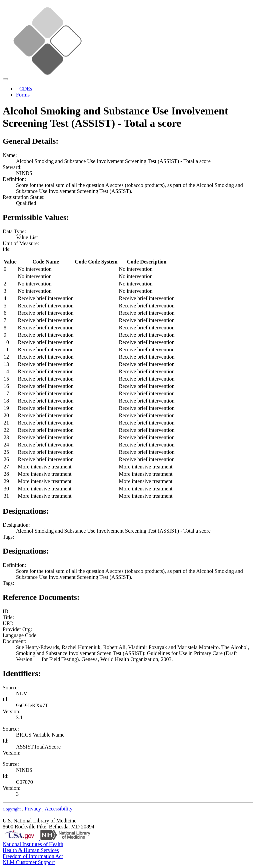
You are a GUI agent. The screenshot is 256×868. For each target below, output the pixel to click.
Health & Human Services (31, 850)
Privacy (33, 808)
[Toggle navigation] (5, 79)
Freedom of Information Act (33, 856)
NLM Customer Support (29, 862)
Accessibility (59, 808)
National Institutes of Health (33, 844)
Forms (23, 94)
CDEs (25, 88)
